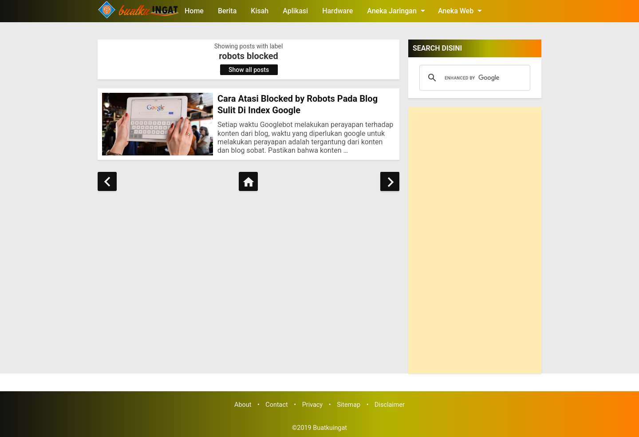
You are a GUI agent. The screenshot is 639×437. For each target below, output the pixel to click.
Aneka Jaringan (397, 10)
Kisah (259, 11)
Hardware (337, 11)
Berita (227, 11)
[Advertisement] (474, 240)
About (242, 405)
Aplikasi (295, 11)
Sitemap (348, 405)
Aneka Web (461, 10)
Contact (276, 405)
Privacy (312, 405)
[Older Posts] (389, 181)
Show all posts (249, 69)
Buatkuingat (330, 428)
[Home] (248, 181)
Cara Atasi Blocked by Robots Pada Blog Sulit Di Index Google (297, 104)
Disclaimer (390, 405)
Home (194, 11)
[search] (473, 77)
